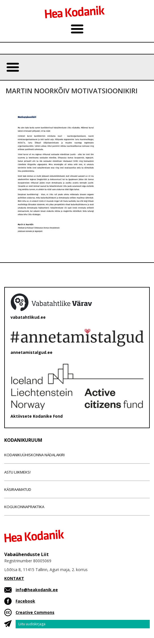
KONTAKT (14, 578)
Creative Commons (35, 612)
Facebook (25, 601)
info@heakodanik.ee (37, 589)
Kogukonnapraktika (24, 506)
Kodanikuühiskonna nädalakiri (34, 454)
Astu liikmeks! (17, 472)
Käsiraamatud (17, 489)
